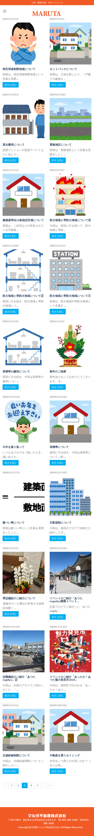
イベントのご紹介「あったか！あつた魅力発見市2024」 (70, 678)
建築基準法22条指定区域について (23, 220)
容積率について (59, 446)
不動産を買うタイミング (65, 755)
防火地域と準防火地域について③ (70, 220)
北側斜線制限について (16, 755)
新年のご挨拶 (58, 371)
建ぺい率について (13, 522)
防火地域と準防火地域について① (70, 295)
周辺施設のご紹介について (19, 598)
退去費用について (13, 144)
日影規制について (61, 522)
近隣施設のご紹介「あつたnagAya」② (19, 678)
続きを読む (11, 84)
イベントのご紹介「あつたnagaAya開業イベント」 (66, 599)
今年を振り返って (13, 446)
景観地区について (61, 144)
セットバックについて (63, 68)
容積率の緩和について (16, 371)
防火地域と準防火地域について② (23, 295)
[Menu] (5, 11)
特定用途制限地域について (19, 68)
